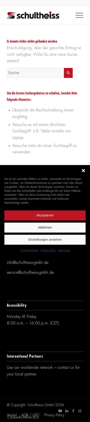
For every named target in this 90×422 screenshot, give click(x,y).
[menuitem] (12, 415)
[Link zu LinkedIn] (66, 410)
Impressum (64, 250)
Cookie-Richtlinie (29, 250)
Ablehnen (45, 227)
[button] (83, 170)
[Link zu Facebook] (73, 410)
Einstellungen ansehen (45, 239)
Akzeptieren (45, 215)
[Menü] (77, 15)
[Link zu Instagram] (80, 410)
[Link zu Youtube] (60, 410)
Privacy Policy (48, 250)
